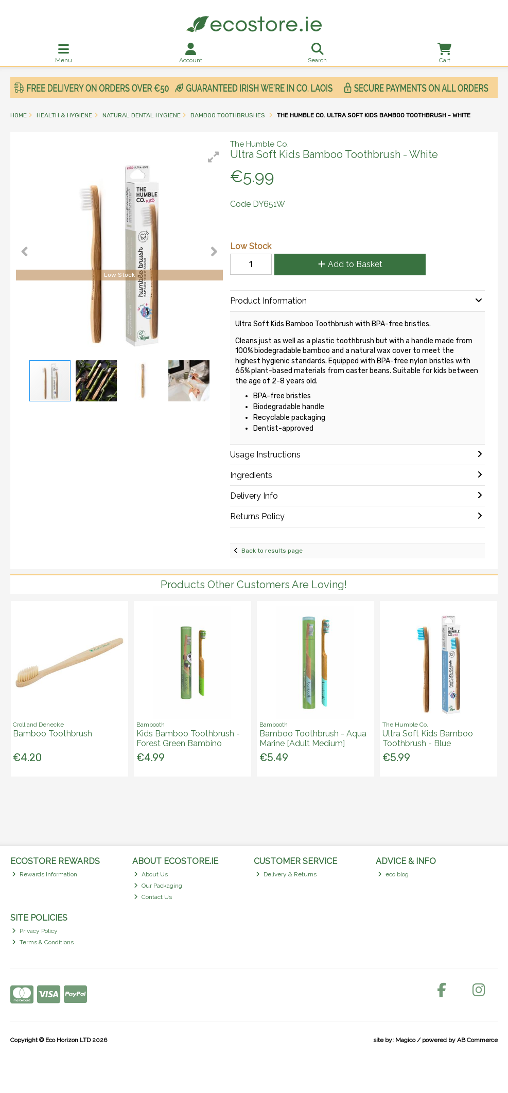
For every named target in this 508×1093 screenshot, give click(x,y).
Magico (405, 1040)
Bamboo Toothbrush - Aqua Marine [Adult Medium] (312, 738)
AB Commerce (477, 1040)
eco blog (393, 874)
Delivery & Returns (286, 874)
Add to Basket (350, 264)
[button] (213, 157)
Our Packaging (158, 885)
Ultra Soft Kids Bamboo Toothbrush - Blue (427, 738)
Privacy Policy (35, 931)
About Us (151, 874)
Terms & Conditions (43, 942)
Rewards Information (44, 874)
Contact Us (153, 897)
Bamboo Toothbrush (52, 733)
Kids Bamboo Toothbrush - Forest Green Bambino (188, 738)
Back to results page (272, 550)
